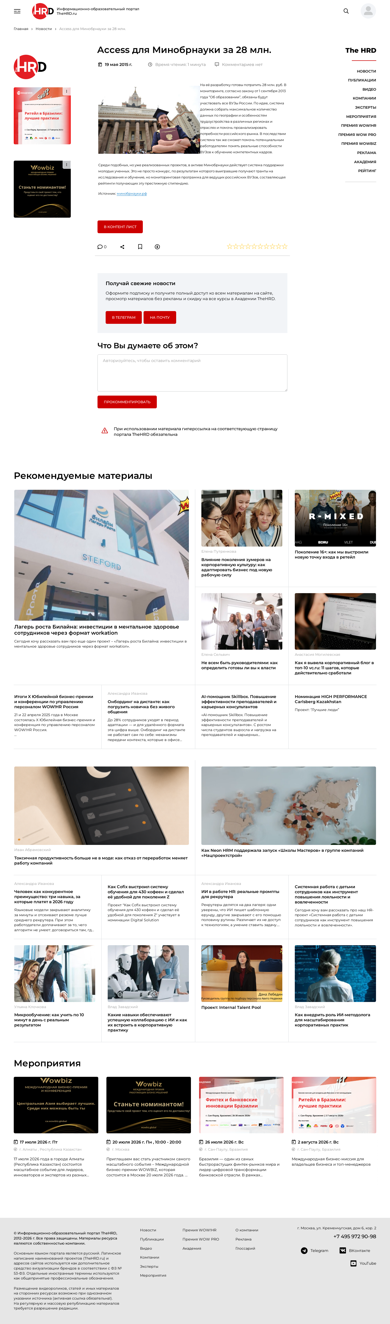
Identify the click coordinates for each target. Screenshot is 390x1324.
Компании (364, 98)
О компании (246, 1230)
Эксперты (365, 107)
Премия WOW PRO (357, 134)
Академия (365, 162)
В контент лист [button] (120, 227)
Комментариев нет (239, 64)
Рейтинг (367, 171)
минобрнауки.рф (132, 193)
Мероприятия (361, 116)
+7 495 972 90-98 (354, 1236)
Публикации (362, 80)
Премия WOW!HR (358, 125)
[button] (366, 11)
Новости (366, 71)
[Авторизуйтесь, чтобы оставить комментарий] (193, 373)
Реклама (366, 152)
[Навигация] (17, 11)
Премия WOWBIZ (358, 143)
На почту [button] (160, 317)
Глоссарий (245, 1248)
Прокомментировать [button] (127, 402)
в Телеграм (123, 317)
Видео (369, 89)
